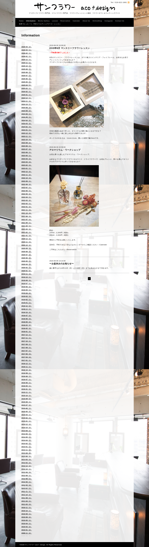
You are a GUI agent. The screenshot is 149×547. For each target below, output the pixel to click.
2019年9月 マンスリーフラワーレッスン (69, 48)
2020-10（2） (26, 245)
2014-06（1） (26, 434)
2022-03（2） (26, 200)
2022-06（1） (26, 191)
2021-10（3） (26, 213)
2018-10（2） (26, 312)
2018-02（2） (26, 328)
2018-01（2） (26, 332)
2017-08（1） (26, 348)
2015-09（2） (26, 399)
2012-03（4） (26, 485)
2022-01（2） (26, 207)
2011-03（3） (26, 504)
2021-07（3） (26, 220)
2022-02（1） (26, 204)
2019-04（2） (26, 293)
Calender (76, 21)
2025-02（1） (26, 92)
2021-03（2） (26, 229)
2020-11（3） (26, 242)
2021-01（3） (26, 236)
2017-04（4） (26, 357)
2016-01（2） (26, 389)
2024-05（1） (26, 117)
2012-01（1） (26, 488)
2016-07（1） (26, 380)
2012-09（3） (26, 472)
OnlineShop (97, 21)
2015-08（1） (26, 402)
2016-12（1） (26, 364)
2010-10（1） (26, 511)
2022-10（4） (26, 178)
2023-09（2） (26, 143)
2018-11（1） (26, 309)
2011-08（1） (26, 498)
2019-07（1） (26, 284)
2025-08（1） (26, 72)
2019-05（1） (26, 290)
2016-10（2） (26, 370)
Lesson (55, 21)
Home (21, 21)
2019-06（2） (26, 287)
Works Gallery (43, 21)
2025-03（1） (26, 88)
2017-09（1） (26, 344)
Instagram (109, 21)
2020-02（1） (26, 268)
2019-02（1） (26, 300)
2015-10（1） (26, 395)
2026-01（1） (26, 56)
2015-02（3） (26, 418)
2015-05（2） (26, 411)
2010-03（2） (26, 527)
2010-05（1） (26, 520)
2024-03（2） (26, 124)
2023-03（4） (26, 162)
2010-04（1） (26, 523)
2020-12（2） (26, 239)
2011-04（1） (26, 501)
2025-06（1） (26, 79)
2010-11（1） (26, 507)
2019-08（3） (26, 280)
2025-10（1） (26, 66)
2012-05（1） (26, 482)
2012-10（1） (26, 469)
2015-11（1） (26, 392)
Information (31, 21)
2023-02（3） (26, 165)
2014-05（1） (26, 437)
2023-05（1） (26, 156)
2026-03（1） (26, 50)
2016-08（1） (26, 376)
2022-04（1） (26, 197)
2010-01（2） (26, 530)
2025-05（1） (26, 82)
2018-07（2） (26, 316)
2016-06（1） (26, 383)
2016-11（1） (26, 367)
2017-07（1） (26, 351)
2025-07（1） (26, 76)
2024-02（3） (26, 127)
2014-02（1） (26, 443)
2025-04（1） (26, 85)
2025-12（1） (26, 60)
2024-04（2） (26, 120)
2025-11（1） (26, 63)
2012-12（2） (26, 466)
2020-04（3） (26, 264)
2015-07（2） (26, 405)
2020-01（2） (26, 271)
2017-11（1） (26, 338)
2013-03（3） (26, 459)
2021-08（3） (26, 216)
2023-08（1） (26, 146)
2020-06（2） (26, 258)
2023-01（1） (26, 168)
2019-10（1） (26, 277)
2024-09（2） (26, 108)
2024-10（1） (26, 104)
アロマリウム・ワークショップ (64, 150)
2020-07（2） (26, 255)
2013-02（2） (26, 463)
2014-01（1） (26, 447)
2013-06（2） (26, 456)
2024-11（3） (26, 101)
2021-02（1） (26, 232)
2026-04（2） (26, 47)
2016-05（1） (26, 386)
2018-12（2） (26, 306)
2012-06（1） (26, 479)
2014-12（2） (26, 424)
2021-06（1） (26, 223)
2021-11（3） (26, 210)
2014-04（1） (26, 440)
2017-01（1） (26, 360)
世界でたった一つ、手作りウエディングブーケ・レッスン (40, 24)
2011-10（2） (26, 495)
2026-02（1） (26, 53)
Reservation (65, 21)
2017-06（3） (26, 354)
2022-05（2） (26, 194)
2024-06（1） (26, 114)
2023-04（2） (26, 159)
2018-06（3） (26, 319)
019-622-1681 (121, 2)
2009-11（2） (26, 533)
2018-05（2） (26, 322)
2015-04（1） (26, 415)
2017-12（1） (26, 335)
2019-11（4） (26, 274)
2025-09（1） (26, 69)
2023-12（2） (26, 133)
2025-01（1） (26, 95)
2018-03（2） (26, 325)
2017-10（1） (26, 341)
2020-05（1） (26, 261)
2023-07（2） (26, 149)
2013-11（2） (26, 450)
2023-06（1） (26, 152)
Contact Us (119, 21)
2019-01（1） (26, 303)
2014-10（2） (26, 427)
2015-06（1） (26, 408)
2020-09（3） (26, 248)
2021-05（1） (26, 226)
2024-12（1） (26, 98)
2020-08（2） (26, 252)
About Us (86, 21)
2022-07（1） (26, 188)
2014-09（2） (26, 431)
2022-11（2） (26, 175)
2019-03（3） (26, 296)
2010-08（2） (26, 517)
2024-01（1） (26, 130)
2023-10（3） (26, 140)
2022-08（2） (26, 184)
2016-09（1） (26, 373)
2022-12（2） (26, 172)
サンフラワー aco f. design (35, 545)
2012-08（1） (26, 475)
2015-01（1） (26, 421)
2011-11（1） (26, 491)
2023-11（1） (26, 136)
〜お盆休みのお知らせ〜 (61, 263)
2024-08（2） (26, 111)
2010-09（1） (26, 514)
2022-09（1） (26, 181)
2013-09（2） (26, 453)
